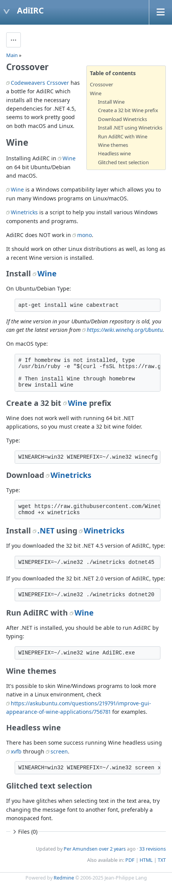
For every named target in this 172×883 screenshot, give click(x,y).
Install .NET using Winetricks (130, 127)
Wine (95, 93)
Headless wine (114, 153)
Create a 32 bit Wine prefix (128, 110)
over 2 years (112, 849)
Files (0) (24, 831)
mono (84, 235)
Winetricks (24, 212)
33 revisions (152, 849)
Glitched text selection (123, 162)
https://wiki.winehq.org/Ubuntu (125, 329)
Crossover (101, 84)
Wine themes (113, 144)
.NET (45, 530)
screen (59, 751)
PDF (130, 860)
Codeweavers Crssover (40, 82)
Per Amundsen (81, 849)
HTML (146, 860)
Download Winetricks (122, 119)
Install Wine (111, 101)
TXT (162, 860)
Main (12, 55)
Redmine (64, 878)
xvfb (16, 751)
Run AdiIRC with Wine (122, 136)
